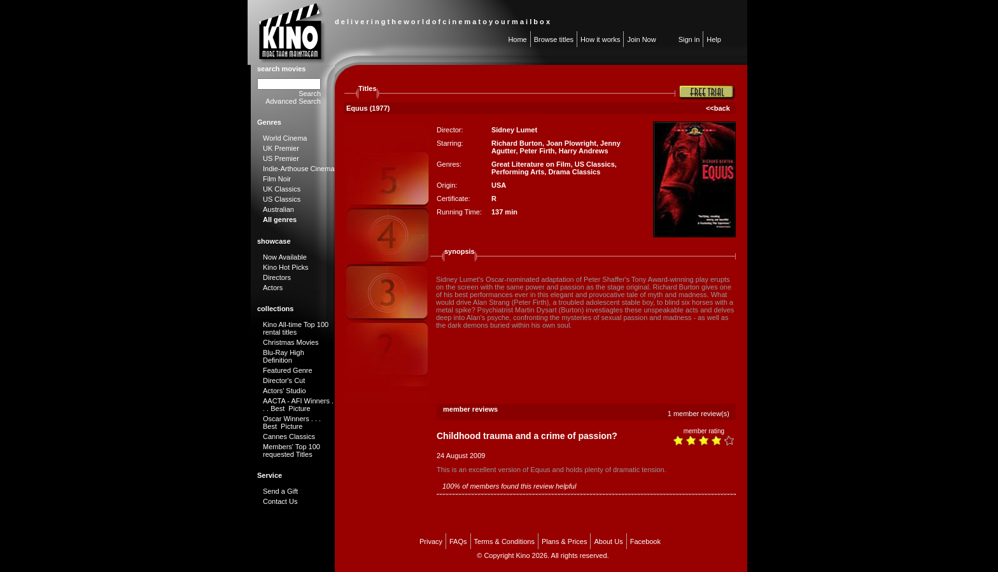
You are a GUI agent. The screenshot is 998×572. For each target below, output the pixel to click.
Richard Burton (516, 143)
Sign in (689, 39)
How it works (600, 39)
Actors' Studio (284, 390)
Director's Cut (284, 380)
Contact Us (280, 501)
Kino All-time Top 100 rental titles (295, 328)
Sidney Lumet (514, 130)
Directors (277, 277)
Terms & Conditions (504, 541)
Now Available (285, 257)
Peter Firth (537, 151)
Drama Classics (574, 172)
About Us (608, 541)
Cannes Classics (289, 436)
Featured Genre (288, 370)
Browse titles (553, 39)
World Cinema (285, 138)
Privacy (430, 541)
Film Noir (277, 179)
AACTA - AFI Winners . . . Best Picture (298, 404)
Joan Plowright (571, 143)
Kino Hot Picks (286, 267)
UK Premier (281, 148)
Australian (278, 209)
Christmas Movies (290, 342)
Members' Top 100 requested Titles (291, 450)
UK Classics (281, 189)
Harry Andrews (583, 151)
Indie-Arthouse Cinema (299, 168)
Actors (273, 287)
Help (713, 39)
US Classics (281, 199)
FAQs (458, 541)
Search (310, 93)
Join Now (641, 39)
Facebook (645, 541)
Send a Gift (280, 491)
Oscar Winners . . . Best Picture (292, 422)
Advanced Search (293, 101)
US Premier (281, 158)
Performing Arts (517, 172)
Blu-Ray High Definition (283, 356)
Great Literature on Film (531, 164)
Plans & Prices (564, 541)
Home (517, 39)
